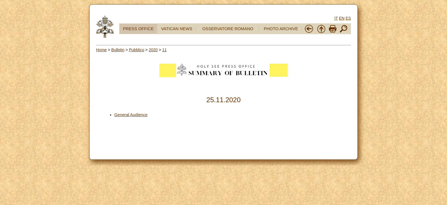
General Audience (131, 114)
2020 (153, 50)
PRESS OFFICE (138, 28)
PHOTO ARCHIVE (281, 28)
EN (341, 18)
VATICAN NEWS (176, 28)
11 (164, 50)
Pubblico (136, 50)
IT (336, 18)
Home (101, 50)
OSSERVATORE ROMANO (227, 28)
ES (348, 18)
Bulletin (117, 50)
